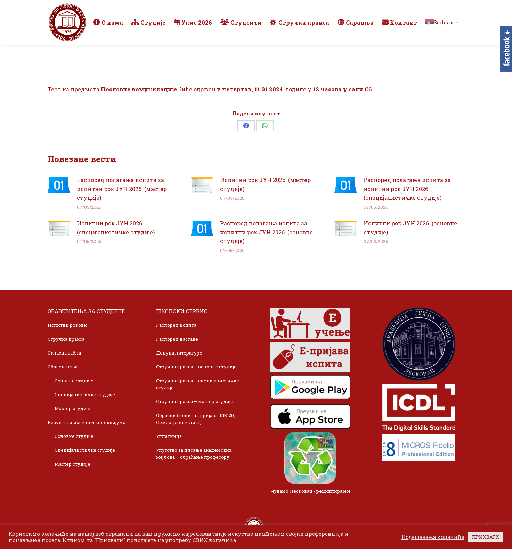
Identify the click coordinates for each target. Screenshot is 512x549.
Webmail (365, 7)
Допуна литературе (179, 353)
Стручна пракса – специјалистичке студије (197, 384)
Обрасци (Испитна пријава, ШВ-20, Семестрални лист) (195, 418)
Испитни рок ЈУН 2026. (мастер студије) (265, 184)
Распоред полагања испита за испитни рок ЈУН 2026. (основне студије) (266, 231)
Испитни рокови (67, 325)
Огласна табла (64, 353)
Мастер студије (72, 408)
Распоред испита (176, 325)
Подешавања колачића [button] (432, 537)
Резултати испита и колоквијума (86, 422)
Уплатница (169, 436)
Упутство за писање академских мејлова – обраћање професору (194, 453)
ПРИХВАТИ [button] (485, 537)
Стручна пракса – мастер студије (194, 401)
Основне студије (74, 380)
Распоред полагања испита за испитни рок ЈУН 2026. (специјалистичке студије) (407, 188)
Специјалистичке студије (85, 394)
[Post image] (59, 185)
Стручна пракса (66, 339)
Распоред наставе (177, 339)
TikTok (438, 7)
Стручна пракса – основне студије (196, 367)
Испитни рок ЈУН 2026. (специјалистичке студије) (116, 227)
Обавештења (63, 367)
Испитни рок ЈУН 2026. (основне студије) (410, 227)
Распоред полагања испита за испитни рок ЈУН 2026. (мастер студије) (122, 188)
